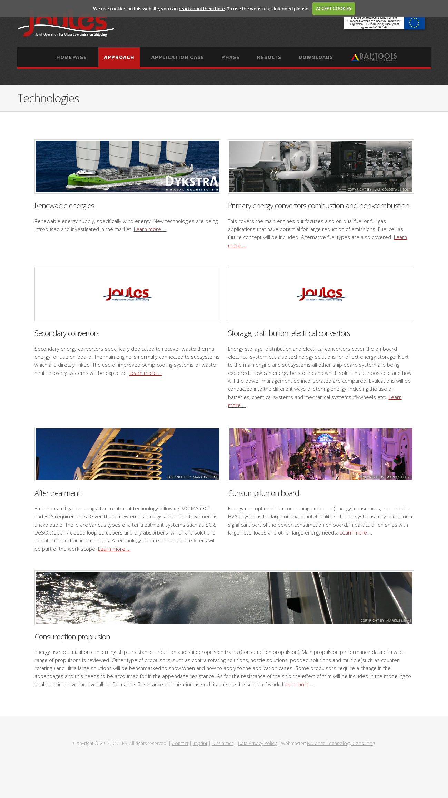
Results (269, 56)
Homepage (71, 56)
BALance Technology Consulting (341, 743)
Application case (177, 56)
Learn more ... (150, 229)
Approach (119, 56)
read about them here (202, 8)
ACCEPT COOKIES (333, 8)
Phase (230, 56)
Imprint (200, 743)
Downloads (316, 56)
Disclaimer (222, 743)
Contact (180, 743)
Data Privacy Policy (257, 743)
